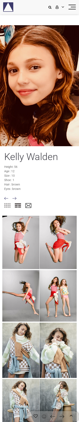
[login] (59, 7)
